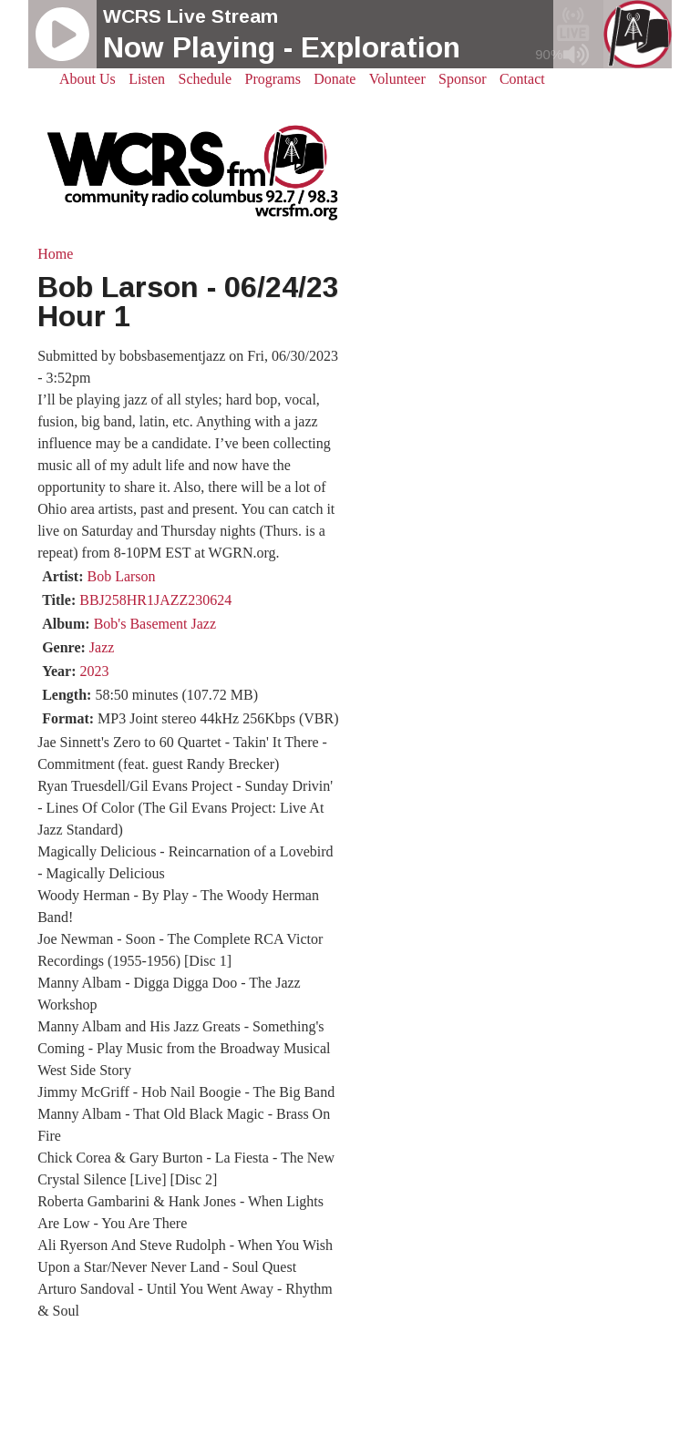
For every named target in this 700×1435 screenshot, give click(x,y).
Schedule (205, 79)
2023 (93, 671)
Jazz (102, 647)
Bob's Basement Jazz (155, 623)
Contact (522, 79)
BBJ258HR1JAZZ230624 (155, 600)
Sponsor (462, 79)
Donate (334, 79)
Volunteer (397, 79)
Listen (147, 79)
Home (55, 253)
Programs (273, 79)
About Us (87, 79)
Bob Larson (121, 576)
